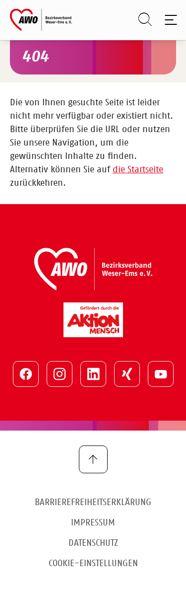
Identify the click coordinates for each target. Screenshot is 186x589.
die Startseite (138, 169)
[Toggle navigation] (169, 19)
